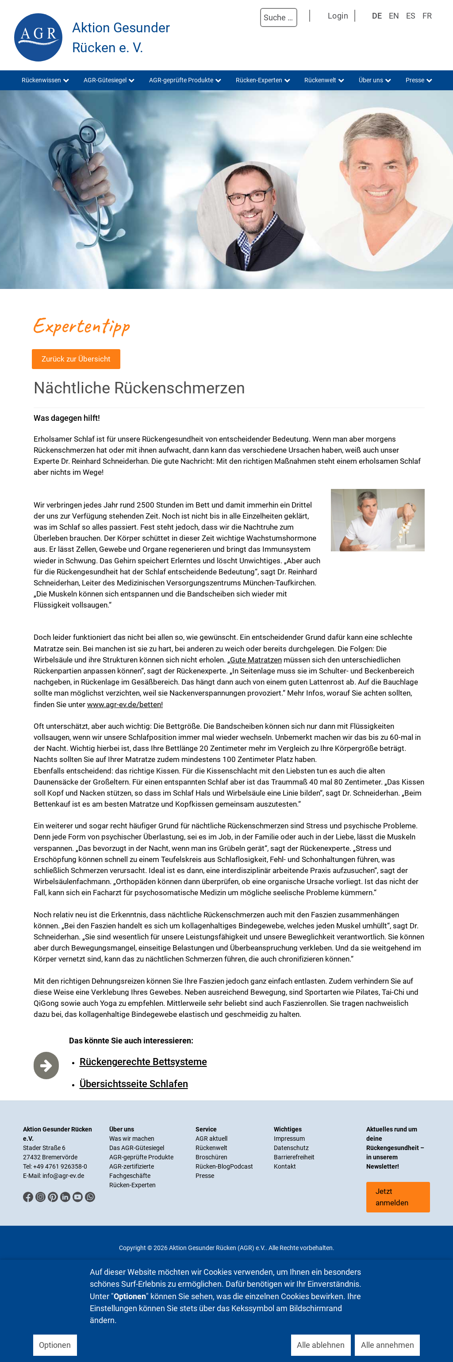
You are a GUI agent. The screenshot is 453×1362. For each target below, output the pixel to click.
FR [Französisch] (427, 15)
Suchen (251, 17)
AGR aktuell (211, 1138)
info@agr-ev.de (63, 1175)
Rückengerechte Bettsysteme (143, 1061)
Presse (205, 1175)
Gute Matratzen (256, 659)
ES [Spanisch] (410, 15)
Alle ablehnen (321, 1345)
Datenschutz (291, 1147)
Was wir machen (131, 1138)
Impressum (289, 1138)
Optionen (55, 1345)
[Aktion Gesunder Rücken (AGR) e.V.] (38, 37)
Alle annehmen (387, 1345)
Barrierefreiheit (294, 1157)
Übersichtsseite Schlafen (134, 1083)
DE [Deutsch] (377, 15)
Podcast (241, 1166)
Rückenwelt (211, 1147)
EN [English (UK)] (394, 15)
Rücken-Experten (132, 1185)
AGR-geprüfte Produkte (141, 1157)
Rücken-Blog (213, 1166)
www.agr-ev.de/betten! (125, 704)
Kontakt (285, 1166)
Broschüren (211, 1157)
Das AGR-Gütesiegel (136, 1147)
